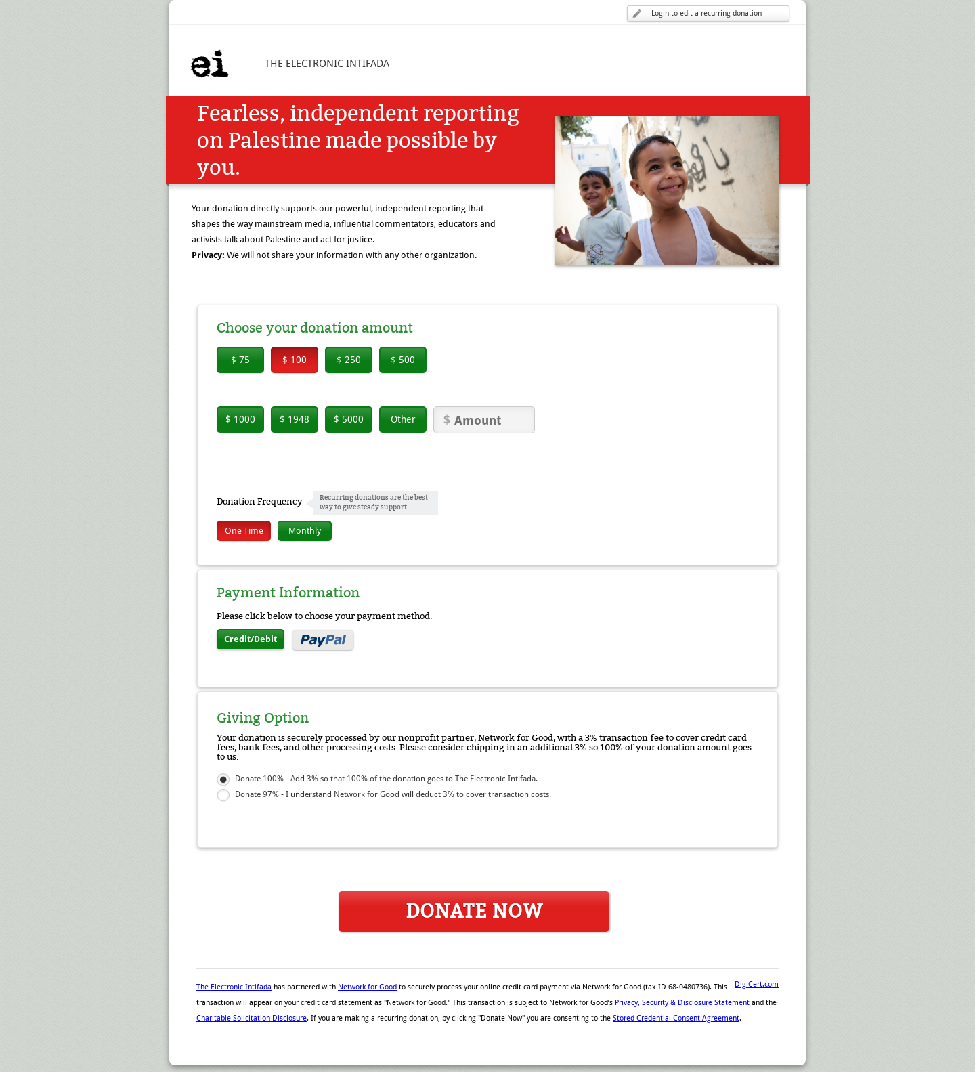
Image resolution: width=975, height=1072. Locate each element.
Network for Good (367, 987)
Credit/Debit (250, 639)
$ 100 (294, 359)
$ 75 (240, 359)
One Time (244, 531)
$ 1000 (240, 419)
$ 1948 (294, 419)
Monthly (304, 531)
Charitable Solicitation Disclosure (251, 1018)
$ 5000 (349, 419)
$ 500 (403, 359)
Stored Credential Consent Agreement (676, 1018)
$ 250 (349, 359)
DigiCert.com (757, 984)
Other (403, 419)
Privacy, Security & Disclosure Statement (682, 1002)
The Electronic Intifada (234, 987)
